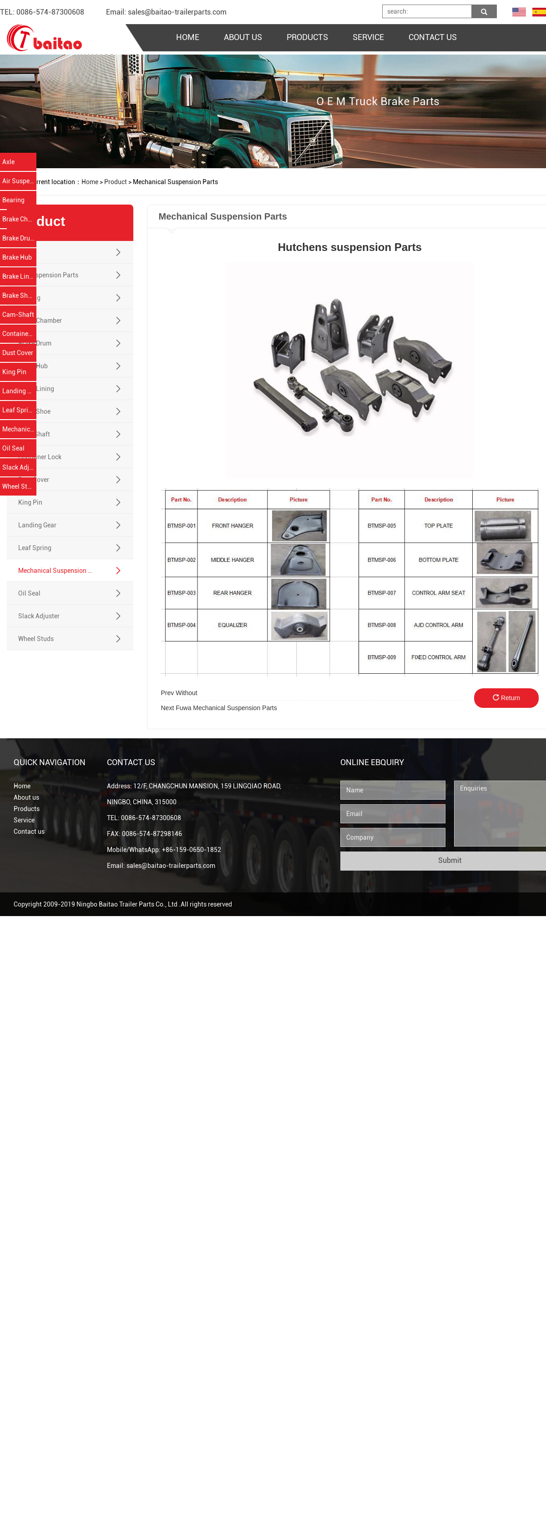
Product (115, 181)
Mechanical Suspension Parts (19, 429)
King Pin (14, 372)
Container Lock (19, 333)
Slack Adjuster (19, 467)
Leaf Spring (18, 410)
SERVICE (368, 37)
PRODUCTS (307, 37)
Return (506, 697)
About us (26, 797)
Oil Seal (13, 448)
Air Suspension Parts (19, 181)
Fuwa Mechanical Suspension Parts (219, 707)
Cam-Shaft (18, 314)
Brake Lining (19, 276)
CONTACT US (433, 37)
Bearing (13, 200)
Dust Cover (17, 352)
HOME (187, 37)
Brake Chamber (19, 219)
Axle (8, 161)
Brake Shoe (18, 295)
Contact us (29, 831)
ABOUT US (243, 37)
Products (27, 808)
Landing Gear (19, 391)
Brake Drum (18, 238)
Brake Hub (17, 257)
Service (24, 820)
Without (179, 692)
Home (22, 786)
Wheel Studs (19, 486)
